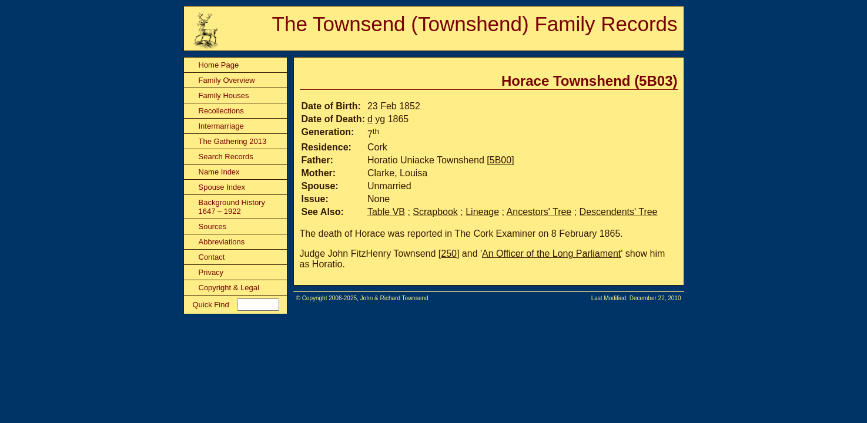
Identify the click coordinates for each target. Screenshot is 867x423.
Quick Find (211, 304)
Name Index (219, 171)
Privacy (211, 272)
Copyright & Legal (229, 287)
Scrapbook (435, 212)
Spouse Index (222, 187)
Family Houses (224, 95)
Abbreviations (222, 241)
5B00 (500, 160)
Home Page (219, 65)
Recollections (221, 110)
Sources (213, 226)
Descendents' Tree (619, 212)
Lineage (482, 212)
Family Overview (227, 80)
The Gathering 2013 (233, 141)
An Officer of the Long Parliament (551, 253)
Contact (212, 257)
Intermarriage (221, 126)
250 (449, 253)
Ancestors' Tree (539, 212)
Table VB (386, 212)
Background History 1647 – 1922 (232, 207)
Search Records (226, 156)
